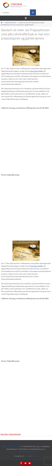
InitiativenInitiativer (10, 22)
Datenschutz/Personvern (11, 446)
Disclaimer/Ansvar (26, 452)
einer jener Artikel (36, 71)
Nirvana (26, 456)
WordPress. (34, 456)
